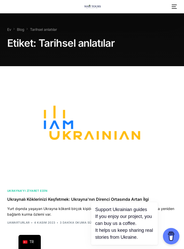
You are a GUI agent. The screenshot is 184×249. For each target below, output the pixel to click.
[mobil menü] (174, 7)
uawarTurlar (18, 223)
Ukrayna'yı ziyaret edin (27, 191)
